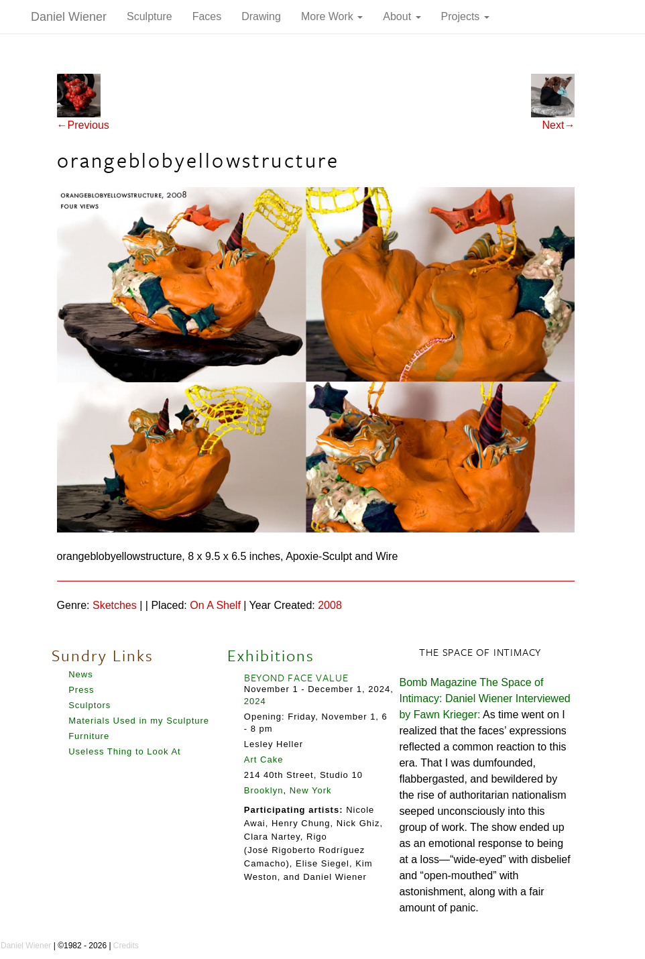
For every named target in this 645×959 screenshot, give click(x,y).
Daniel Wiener (69, 16)
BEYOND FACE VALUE (296, 677)
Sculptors (89, 705)
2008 (330, 605)
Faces (207, 16)
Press (81, 690)
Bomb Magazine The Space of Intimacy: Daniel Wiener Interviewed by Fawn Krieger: (484, 698)
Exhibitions (270, 655)
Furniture (88, 736)
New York (311, 790)
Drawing (261, 16)
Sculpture (149, 16)
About (401, 16)
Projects (465, 16)
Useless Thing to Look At (124, 751)
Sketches (115, 605)
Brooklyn (264, 790)
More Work (332, 16)
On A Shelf (215, 605)
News (80, 674)
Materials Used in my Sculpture (138, 721)
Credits (126, 945)
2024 (255, 701)
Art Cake (264, 759)
